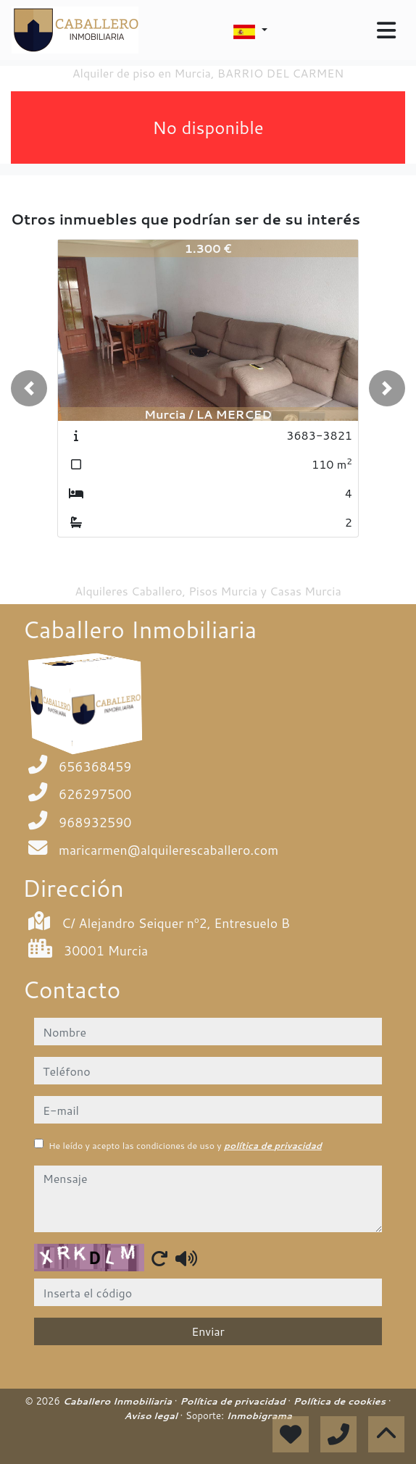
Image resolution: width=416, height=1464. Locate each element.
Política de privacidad (234, 1400)
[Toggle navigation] (386, 30)
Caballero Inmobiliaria (118, 1400)
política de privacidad (273, 1145)
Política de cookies (341, 1400)
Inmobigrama (258, 1415)
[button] (29, 388)
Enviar (208, 1331)
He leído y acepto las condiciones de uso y (185, 1145)
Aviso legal (152, 1415)
